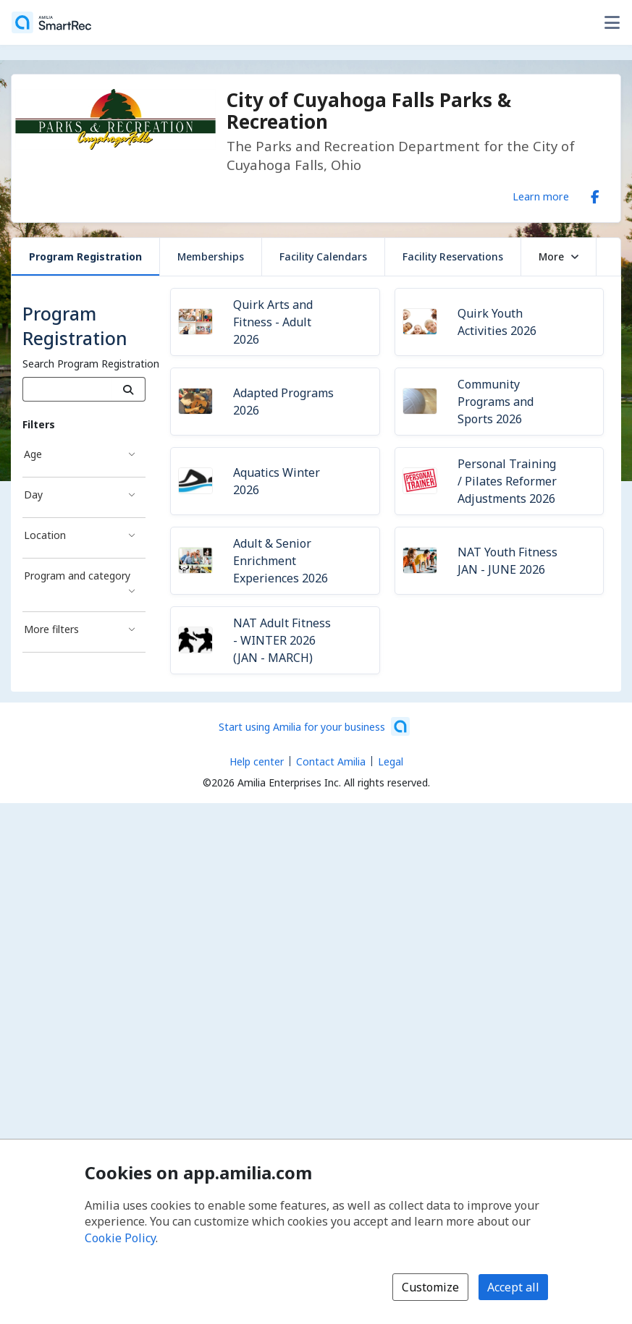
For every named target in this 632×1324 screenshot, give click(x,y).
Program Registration (85, 256)
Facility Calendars (323, 256)
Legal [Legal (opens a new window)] (390, 761)
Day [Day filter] (33, 494)
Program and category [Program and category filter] (77, 575)
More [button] (558, 256)
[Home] (51, 22)
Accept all (513, 1287)
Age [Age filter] (33, 454)
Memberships (210, 256)
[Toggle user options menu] (611, 22)
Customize (430, 1287)
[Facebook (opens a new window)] (595, 193)
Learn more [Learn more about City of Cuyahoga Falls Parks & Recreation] (541, 196)
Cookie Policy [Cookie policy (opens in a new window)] (120, 1238)
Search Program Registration (90, 363)
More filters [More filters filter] (51, 629)
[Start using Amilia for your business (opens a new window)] (314, 726)
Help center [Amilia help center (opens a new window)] (256, 761)
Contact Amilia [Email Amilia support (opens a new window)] (331, 761)
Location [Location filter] (45, 535)
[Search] (128, 389)
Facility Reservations (453, 256)
